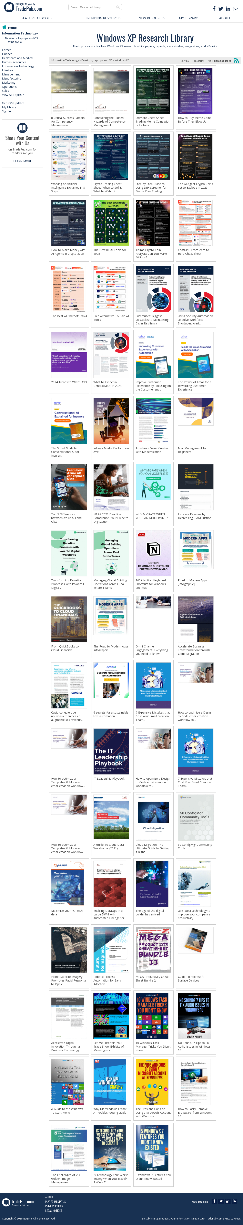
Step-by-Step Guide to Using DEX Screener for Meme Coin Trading (151, 187)
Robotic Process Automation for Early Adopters (107, 980)
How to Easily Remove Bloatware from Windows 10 (195, 1112)
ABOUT (225, 18)
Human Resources (14, 62)
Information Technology (20, 33)
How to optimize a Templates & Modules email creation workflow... (68, 782)
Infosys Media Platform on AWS (111, 450)
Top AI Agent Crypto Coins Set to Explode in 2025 (195, 185)
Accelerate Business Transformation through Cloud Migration (194, 650)
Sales (5, 91)
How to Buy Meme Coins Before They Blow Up (194, 119)
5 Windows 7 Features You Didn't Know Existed (153, 1177)
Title (208, 61)
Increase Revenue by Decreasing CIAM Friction (194, 516)
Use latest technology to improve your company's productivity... (194, 914)
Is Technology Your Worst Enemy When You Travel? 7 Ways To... (110, 1178)
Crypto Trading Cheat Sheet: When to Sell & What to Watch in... (107, 187)
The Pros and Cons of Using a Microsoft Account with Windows (153, 1112)
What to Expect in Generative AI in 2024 (107, 384)
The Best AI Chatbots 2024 (69, 316)
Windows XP (15, 42)
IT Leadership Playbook (108, 778)
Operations (9, 87)
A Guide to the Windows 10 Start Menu (67, 1110)
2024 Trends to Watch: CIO (69, 382)
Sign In (6, 111)
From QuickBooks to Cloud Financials (65, 648)
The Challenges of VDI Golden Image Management (66, 1178)
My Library (9, 107)
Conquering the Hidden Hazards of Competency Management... (109, 121)
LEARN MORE (22, 161)
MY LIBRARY (188, 18)
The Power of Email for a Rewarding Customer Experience (194, 385)
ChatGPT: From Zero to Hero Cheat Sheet (193, 252)
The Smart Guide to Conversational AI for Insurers (65, 451)
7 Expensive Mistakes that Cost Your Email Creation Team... (153, 716)
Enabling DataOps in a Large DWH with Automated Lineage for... (109, 914)
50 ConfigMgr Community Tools (195, 846)
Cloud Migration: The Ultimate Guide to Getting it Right (152, 848)
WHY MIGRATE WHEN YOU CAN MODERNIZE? (152, 516)
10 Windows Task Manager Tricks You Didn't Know (153, 1046)
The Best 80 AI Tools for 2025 (109, 252)
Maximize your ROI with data (67, 912)
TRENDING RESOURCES (103, 18)
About (49, 1197)
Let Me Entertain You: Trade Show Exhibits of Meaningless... (108, 1046)
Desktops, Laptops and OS (21, 38)
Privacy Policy (54, 1206)
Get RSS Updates (13, 103)
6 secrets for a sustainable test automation (110, 714)
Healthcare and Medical (17, 58)
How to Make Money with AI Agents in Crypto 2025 (68, 252)
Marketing (8, 82)
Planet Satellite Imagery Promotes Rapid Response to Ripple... (69, 980)
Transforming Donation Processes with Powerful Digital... (67, 584)
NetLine (27, 1218)
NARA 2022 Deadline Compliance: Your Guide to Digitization (111, 517)
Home (12, 28)
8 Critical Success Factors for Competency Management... (68, 121)
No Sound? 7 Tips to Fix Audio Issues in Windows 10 (194, 1046)
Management (11, 74)
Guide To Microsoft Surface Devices (191, 978)
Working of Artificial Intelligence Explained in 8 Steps (68, 187)
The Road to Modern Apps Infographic (111, 648)
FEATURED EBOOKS (36, 18)
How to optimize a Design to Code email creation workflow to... (195, 716)
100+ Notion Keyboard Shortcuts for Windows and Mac (151, 584)
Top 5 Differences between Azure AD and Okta (66, 517)
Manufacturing (11, 78)
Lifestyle (7, 70)
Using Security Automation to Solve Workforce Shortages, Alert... (195, 319)
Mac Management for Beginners (192, 450)
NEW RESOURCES (152, 18)
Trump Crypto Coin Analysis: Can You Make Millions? (151, 253)
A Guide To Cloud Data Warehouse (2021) (108, 846)
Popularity (198, 61)
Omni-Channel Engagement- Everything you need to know (152, 650)
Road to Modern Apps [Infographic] (192, 582)
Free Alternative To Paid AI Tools (111, 318)
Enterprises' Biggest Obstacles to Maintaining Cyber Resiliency (152, 319)
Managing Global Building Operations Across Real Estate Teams (110, 584)
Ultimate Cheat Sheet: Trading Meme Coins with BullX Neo (153, 121)
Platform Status (55, 1201)
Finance (7, 54)
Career (6, 50)
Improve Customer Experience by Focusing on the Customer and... (153, 385)
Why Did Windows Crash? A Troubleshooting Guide (110, 1110)
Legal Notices (53, 1210)
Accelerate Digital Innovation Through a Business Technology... (66, 1046)
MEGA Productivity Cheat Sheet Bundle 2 (152, 978)
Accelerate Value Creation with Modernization (153, 450)
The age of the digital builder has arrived (150, 912)
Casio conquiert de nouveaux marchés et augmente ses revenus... (67, 716)
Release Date (222, 61)
